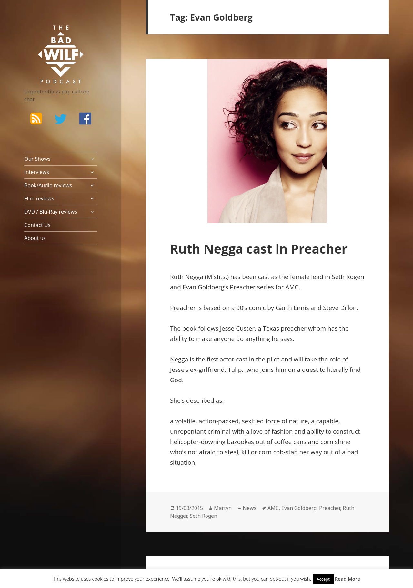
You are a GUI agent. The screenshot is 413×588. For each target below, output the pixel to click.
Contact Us (37, 224)
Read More (347, 578)
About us (35, 238)
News (250, 508)
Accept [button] (323, 579)
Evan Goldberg (299, 508)
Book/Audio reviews (48, 185)
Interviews (36, 172)
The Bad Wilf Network (51, 34)
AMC (273, 508)
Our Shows (37, 158)
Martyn (223, 508)
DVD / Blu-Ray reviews (50, 211)
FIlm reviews (39, 198)
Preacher (329, 508)
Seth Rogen (203, 515)
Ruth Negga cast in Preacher (260, 248)
